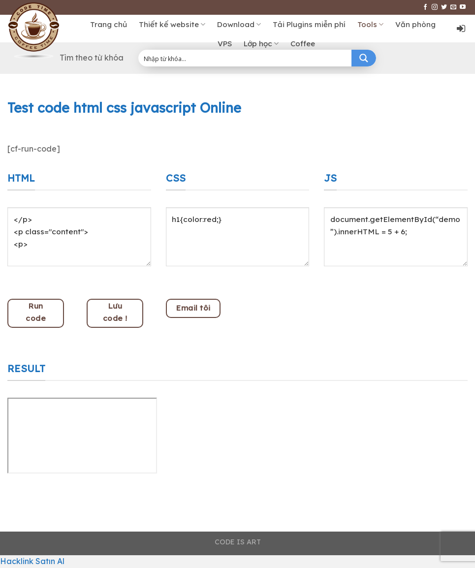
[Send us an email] (453, 7)
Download (239, 25)
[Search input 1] (245, 58)
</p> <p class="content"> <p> (79, 236)
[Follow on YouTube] (463, 7)
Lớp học (261, 44)
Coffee (302, 43)
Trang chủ (108, 24)
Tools (370, 25)
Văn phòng (415, 24)
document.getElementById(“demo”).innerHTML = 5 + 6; (396, 236)
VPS (225, 43)
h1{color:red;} (238, 236)
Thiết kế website (172, 25)
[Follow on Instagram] (435, 7)
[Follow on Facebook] (425, 7)
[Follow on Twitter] (444, 7)
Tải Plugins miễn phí (309, 24)
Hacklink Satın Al (32, 561)
